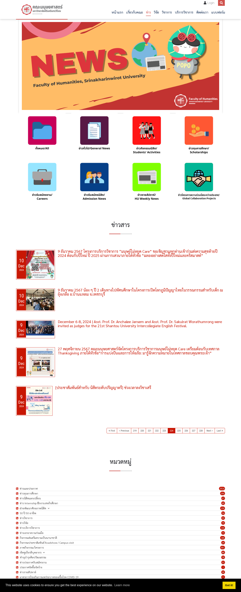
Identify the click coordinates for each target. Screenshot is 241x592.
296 (222, 493)
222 (157, 430)
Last (219, 430)
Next (209, 430)
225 (179, 430)
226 (186, 430)
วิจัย (156, 12)
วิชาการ (167, 12)
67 (223, 498)
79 (223, 523)
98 (223, 572)
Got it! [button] (229, 585)
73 (223, 532)
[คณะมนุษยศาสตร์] (41, 9)
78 (223, 557)
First (113, 430)
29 (223, 542)
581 (222, 547)
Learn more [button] (122, 585)
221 (149, 430)
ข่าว (148, 12)
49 (223, 503)
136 (222, 527)
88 (223, 552)
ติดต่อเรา (202, 12)
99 (223, 518)
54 (223, 513)
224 (171, 430)
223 (164, 430)
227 (193, 430)
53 (223, 562)
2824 (222, 488)
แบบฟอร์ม (218, 12)
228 (201, 430)
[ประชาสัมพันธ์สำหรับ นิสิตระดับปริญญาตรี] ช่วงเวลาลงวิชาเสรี (103, 387)
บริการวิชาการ (184, 12)
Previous (125, 430)
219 (135, 430)
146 (222, 537)
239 (222, 508)
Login (210, 3)
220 (142, 430)
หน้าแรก (117, 12)
